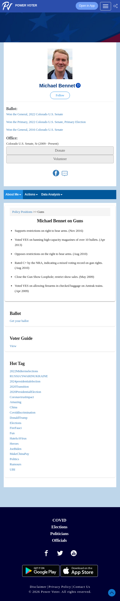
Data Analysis (52, 194)
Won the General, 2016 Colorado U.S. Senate (34, 129)
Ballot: (11, 109)
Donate (60, 150)
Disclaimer (38, 587)
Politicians (59, 533)
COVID (59, 520)
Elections (59, 527)
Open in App (87, 5)
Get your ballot (19, 321)
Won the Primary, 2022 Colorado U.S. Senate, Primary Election (46, 122)
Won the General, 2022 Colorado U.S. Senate (34, 114)
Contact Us (81, 587)
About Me (13, 194)
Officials (59, 540)
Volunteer (60, 159)
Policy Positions (22, 212)
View (13, 346)
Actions (31, 194)
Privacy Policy (60, 587)
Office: (12, 138)
